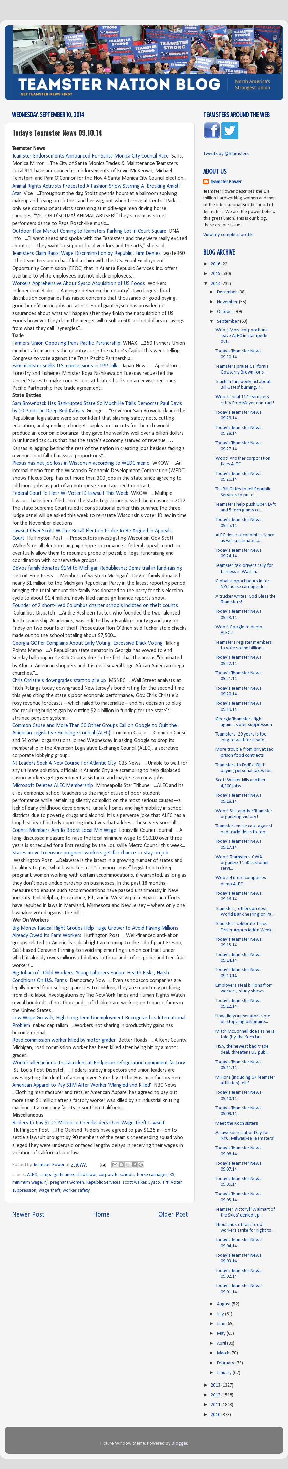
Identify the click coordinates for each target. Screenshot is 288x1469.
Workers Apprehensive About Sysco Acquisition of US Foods (78, 283)
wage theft (49, 1190)
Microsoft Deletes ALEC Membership (52, 785)
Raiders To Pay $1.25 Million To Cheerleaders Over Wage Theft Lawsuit (88, 1123)
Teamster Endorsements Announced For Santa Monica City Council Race (90, 156)
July (221, 1314)
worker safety (76, 1190)
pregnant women (67, 1182)
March (223, 1353)
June (221, 1323)
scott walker (134, 1182)
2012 (216, 1395)
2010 (216, 1414)
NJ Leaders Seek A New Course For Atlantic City (64, 763)
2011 (216, 1404)
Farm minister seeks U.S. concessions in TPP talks (66, 366)
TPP (165, 1182)
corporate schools (117, 1174)
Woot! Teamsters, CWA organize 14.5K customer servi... (242, 862)
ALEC (32, 1174)
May (222, 1333)
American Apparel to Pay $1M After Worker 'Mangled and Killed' (81, 1085)
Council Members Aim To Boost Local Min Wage (64, 830)
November (228, 302)
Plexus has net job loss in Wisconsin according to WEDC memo (81, 463)
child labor (86, 1174)
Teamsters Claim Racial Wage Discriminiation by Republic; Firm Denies (86, 253)
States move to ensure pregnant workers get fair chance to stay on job (90, 853)
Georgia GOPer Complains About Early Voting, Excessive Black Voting (87, 643)
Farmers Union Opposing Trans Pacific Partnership (66, 343)
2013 (216, 1385)
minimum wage (27, 1182)
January (225, 1372)
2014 (216, 283)
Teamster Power (226, 182)
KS (172, 1174)
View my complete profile (228, 234)
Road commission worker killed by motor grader (64, 1040)
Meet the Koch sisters (236, 1123)
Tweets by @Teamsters (226, 153)
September (228, 321)
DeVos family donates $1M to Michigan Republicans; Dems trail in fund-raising (97, 568)
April (222, 1343)
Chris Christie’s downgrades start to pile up (59, 680)
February (226, 1363)
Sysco (154, 1182)
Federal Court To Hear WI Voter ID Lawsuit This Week (70, 493)
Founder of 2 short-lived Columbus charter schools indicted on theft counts (95, 605)
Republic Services (103, 1182)
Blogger (179, 1443)
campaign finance (56, 1174)
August (224, 1304)
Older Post (173, 1214)
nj (46, 1182)
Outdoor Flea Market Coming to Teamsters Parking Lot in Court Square (89, 231)
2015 (216, 273)
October (225, 311)
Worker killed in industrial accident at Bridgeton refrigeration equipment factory (98, 1063)
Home (101, 1214)
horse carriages (152, 1174)
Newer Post (28, 1214)
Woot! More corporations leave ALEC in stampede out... (241, 336)
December (227, 292)
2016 (216, 264)
